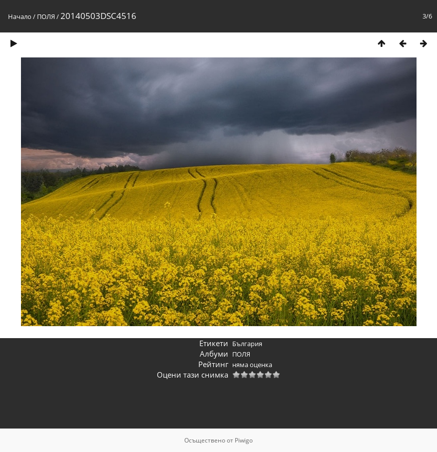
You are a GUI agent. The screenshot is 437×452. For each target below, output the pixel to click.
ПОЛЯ (46, 16)
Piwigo (244, 440)
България (247, 343)
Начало (19, 16)
